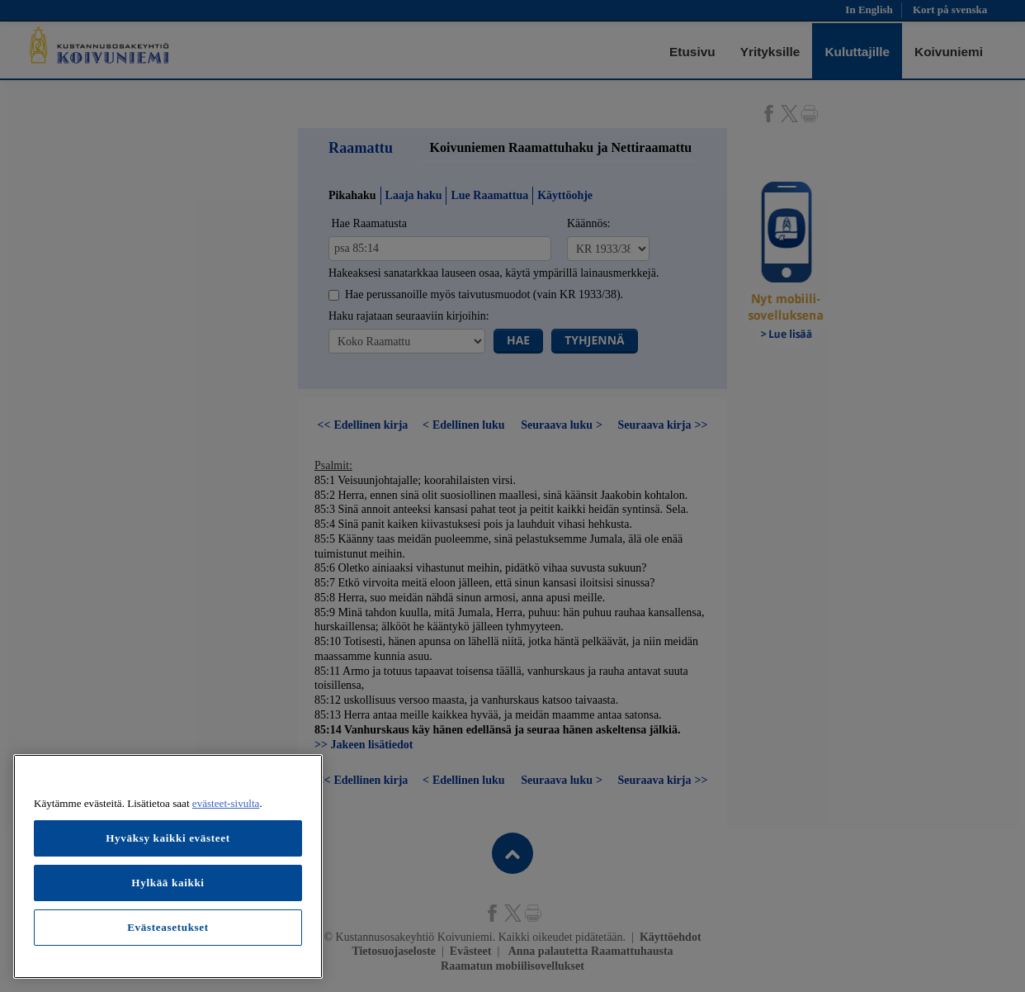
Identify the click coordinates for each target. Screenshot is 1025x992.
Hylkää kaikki (167, 882)
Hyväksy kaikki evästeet (168, 838)
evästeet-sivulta (226, 803)
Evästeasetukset (168, 927)
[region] (168, 866)
